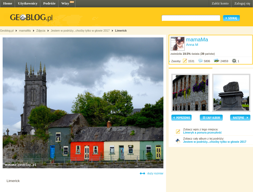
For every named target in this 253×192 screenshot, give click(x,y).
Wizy (65, 3)
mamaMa (25, 30)
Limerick (121, 30)
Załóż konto (220, 3)
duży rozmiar (155, 173)
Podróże (49, 3)
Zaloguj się (242, 3)
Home (7, 3)
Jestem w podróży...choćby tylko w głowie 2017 (80, 30)
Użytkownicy (27, 3)
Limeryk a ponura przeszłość (202, 132)
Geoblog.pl (7, 30)
